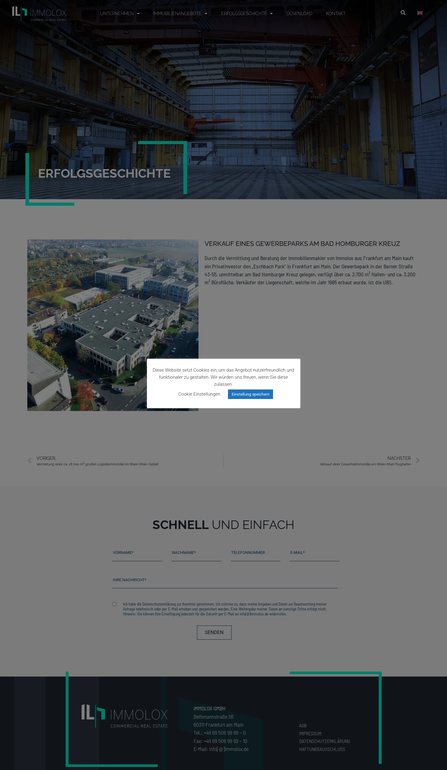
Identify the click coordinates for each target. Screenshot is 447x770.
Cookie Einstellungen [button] (200, 394)
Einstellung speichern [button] (250, 394)
